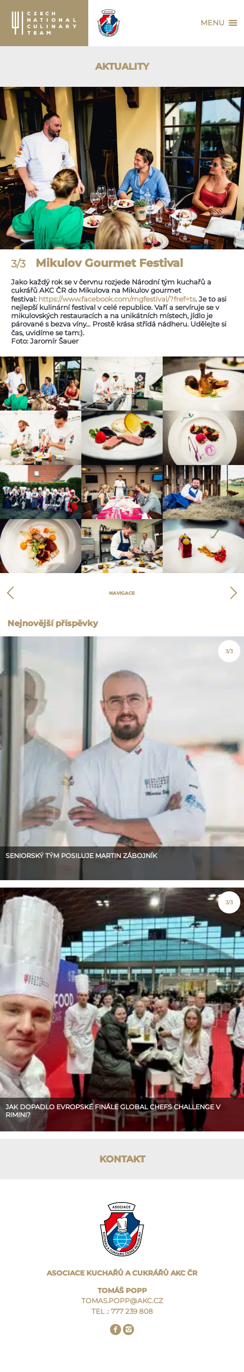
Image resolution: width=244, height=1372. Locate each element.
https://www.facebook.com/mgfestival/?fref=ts (116, 299)
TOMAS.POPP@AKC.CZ (122, 1300)
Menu (221, 23)
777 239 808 (132, 1311)
